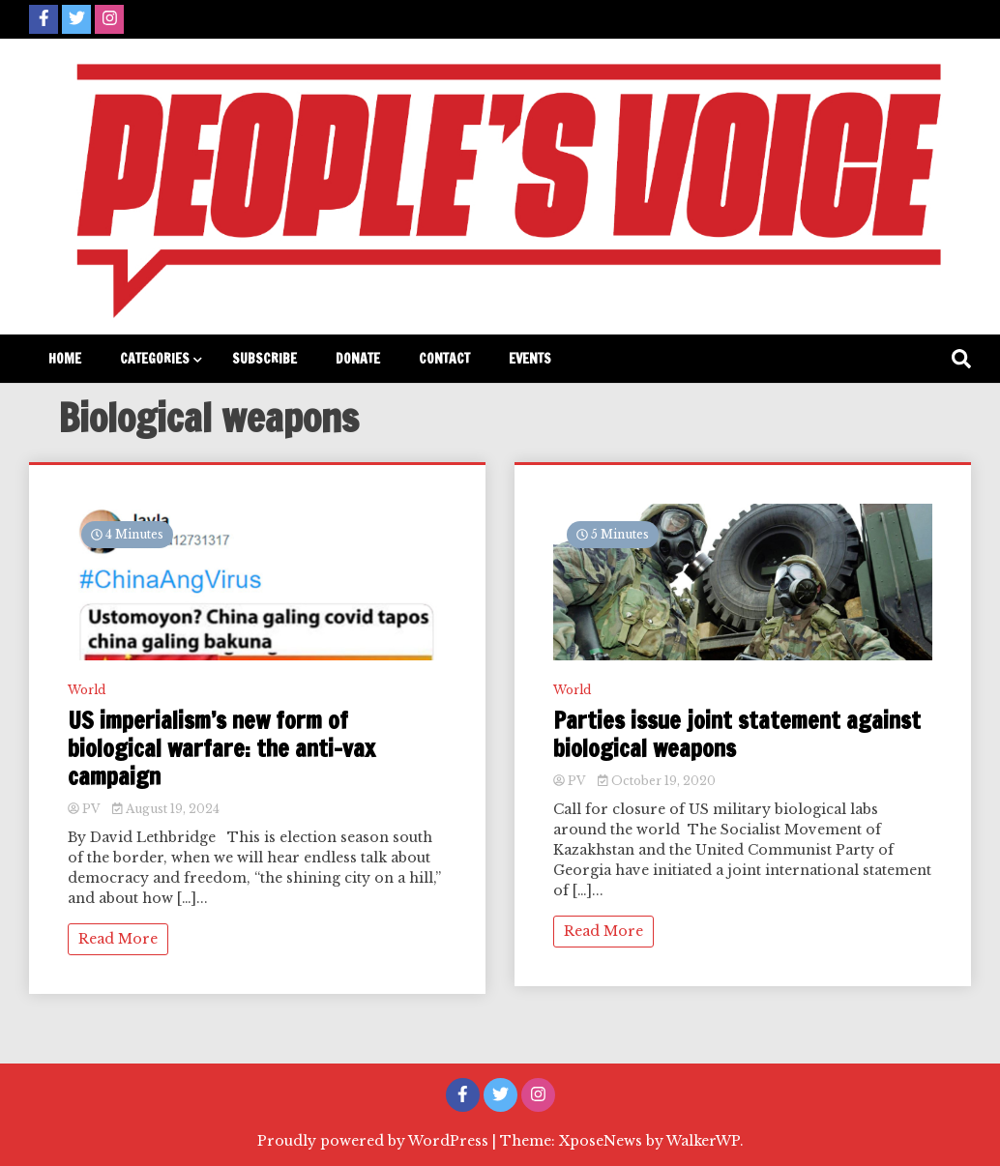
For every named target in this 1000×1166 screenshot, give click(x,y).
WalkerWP (703, 1141)
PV (85, 809)
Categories (155, 358)
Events (530, 358)
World (86, 690)
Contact (444, 358)
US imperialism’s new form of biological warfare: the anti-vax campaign (221, 748)
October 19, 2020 (657, 780)
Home (64, 358)
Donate (358, 358)
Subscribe (264, 358)
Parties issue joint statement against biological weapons (737, 735)
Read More (118, 938)
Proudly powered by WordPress (374, 1141)
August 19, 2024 (166, 809)
